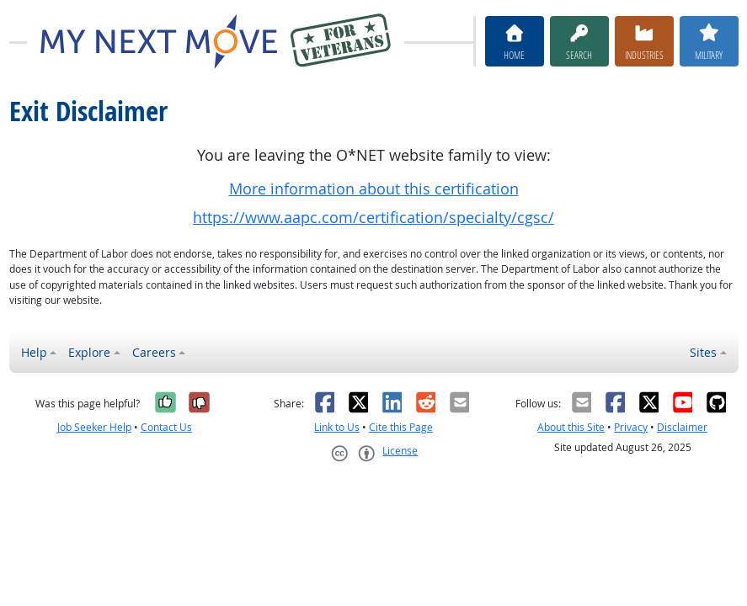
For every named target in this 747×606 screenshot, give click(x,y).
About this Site (571, 427)
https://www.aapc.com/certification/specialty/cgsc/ (373, 217)
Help (34, 352)
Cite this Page (401, 427)
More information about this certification (374, 189)
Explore (89, 352)
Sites (703, 352)
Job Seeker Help (94, 427)
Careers (154, 352)
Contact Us (166, 427)
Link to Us (337, 427)
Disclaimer (682, 427)
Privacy (631, 427)
